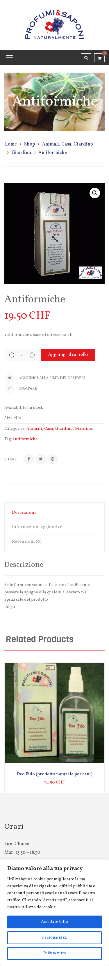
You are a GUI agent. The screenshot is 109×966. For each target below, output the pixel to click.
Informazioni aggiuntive (37, 527)
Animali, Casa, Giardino (67, 144)
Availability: (15, 408)
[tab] (54, 513)
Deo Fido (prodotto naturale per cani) (54, 774)
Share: (11, 459)
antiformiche (25, 439)
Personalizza (54, 937)
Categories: (15, 429)
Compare (20, 388)
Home (10, 144)
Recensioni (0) (27, 542)
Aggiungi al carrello (67, 354)
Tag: (8, 439)
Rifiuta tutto (54, 953)
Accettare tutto (54, 922)
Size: (8, 418)
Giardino (21, 153)
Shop (29, 144)
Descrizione (24, 513)
